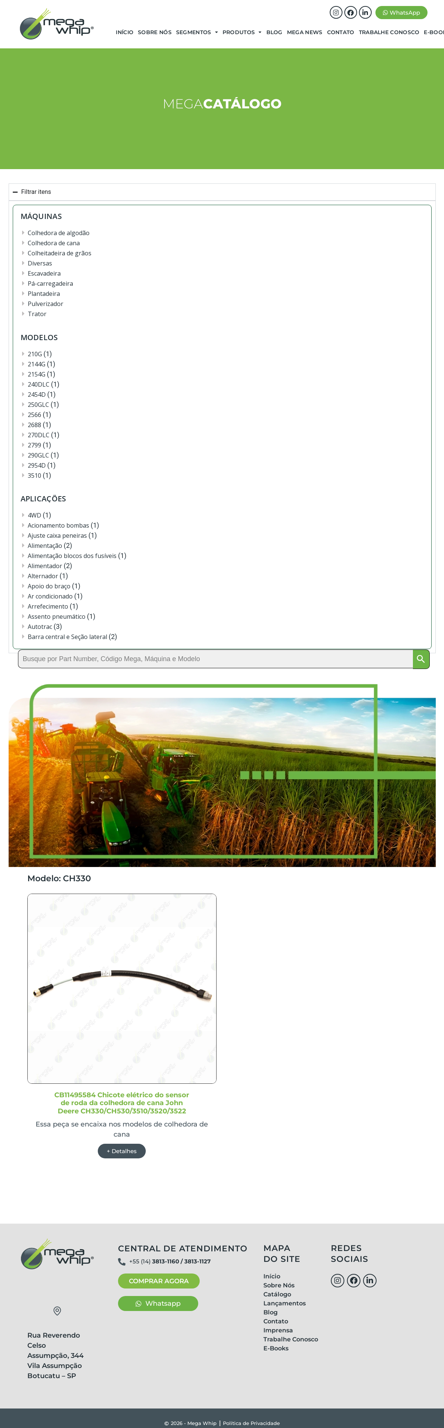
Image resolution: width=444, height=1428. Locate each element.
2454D (37, 394)
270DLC (38, 435)
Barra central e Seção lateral (67, 637)
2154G (36, 374)
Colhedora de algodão (59, 233)
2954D (37, 465)
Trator (37, 314)
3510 (34, 475)
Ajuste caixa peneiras (57, 535)
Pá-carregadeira (50, 283)
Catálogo (277, 1295)
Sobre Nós (155, 32)
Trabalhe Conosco (389, 32)
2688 (34, 425)
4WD (34, 515)
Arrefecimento (48, 606)
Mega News (305, 32)
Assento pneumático (56, 616)
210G (35, 354)
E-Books (276, 1349)
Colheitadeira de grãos (59, 253)
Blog (274, 32)
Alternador (43, 576)
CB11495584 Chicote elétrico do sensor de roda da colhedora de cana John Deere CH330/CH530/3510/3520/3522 (121, 1103)
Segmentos (197, 32)
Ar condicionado (50, 596)
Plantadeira (44, 294)
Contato (340, 32)
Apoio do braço (49, 586)
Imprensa (278, 1331)
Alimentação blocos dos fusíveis (72, 556)
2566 (34, 415)
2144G (36, 364)
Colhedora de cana (54, 243)
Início (124, 32)
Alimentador (45, 566)
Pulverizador (45, 304)
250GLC (38, 404)
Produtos (242, 32)
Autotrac (40, 626)
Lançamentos (284, 1304)
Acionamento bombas (58, 525)
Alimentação (45, 546)
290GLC (38, 455)
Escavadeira (44, 273)
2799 (34, 445)
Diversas (40, 263)
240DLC (38, 384)
